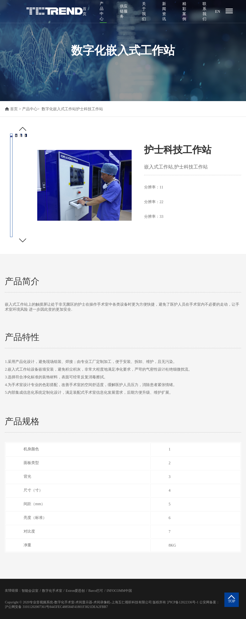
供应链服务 (124, 11)
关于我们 (144, 11)
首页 (84, 11)
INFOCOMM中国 (119, 591)
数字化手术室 (52, 591)
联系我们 (204, 11)
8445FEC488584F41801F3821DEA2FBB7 (78, 607)
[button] (22, 240)
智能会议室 (30, 591)
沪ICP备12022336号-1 (182, 602)
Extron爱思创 (75, 591)
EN (217, 11)
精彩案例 (184, 11)
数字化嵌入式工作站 (59, 109)
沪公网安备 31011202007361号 (27, 607)
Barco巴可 (95, 591)
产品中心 (102, 11)
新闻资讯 (164, 11)
